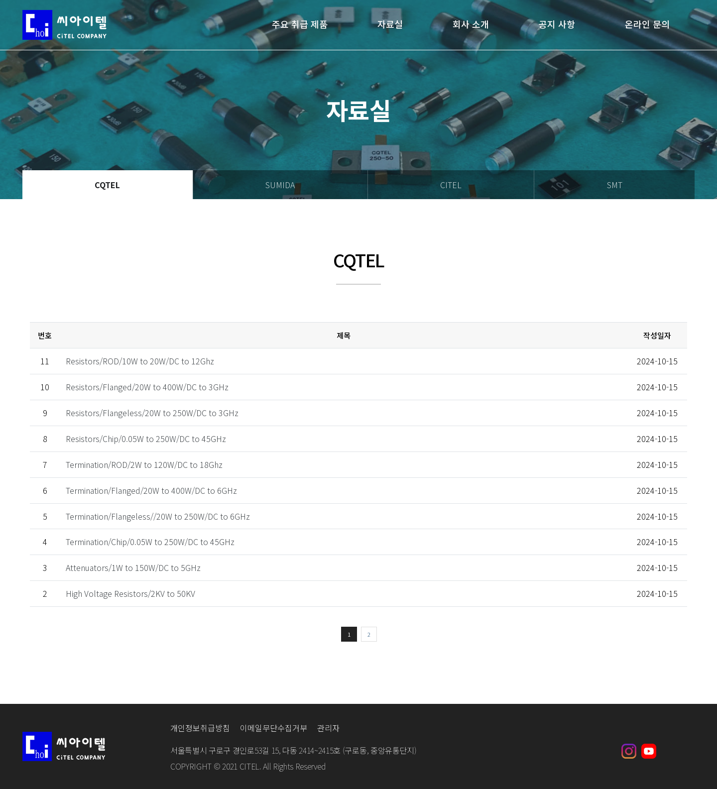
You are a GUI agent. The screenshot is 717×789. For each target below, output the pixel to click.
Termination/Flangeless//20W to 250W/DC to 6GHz (158, 516)
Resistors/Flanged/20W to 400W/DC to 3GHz (147, 387)
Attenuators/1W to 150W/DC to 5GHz (133, 567)
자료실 (390, 24)
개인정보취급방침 (200, 728)
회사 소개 (471, 24)
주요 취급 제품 (300, 24)
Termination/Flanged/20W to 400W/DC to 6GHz (151, 490)
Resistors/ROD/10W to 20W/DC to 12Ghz (140, 361)
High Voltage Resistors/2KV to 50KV (130, 593)
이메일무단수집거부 (273, 728)
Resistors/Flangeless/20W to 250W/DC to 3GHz (152, 413)
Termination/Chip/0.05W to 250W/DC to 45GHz (150, 542)
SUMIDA (280, 185)
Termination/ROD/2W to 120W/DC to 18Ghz (144, 464)
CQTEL (107, 185)
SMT (614, 185)
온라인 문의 (647, 24)
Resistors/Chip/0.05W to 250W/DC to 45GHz (146, 439)
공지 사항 (557, 24)
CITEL (451, 185)
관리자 (328, 728)
